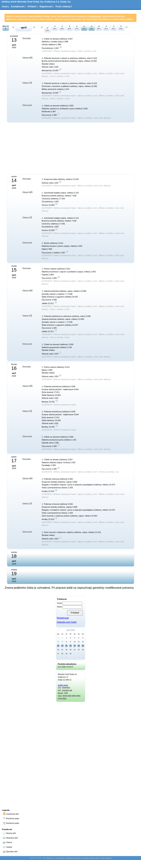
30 (58, 638)
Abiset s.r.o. (50, 858)
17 (74, 646)
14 (62, 646)
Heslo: (59, 607)
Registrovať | (46, 6)
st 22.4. (113, 27)
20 (58, 649)
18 (79, 646)
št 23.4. (121, 27)
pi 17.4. (77, 27)
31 (62, 638)
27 (58, 653)
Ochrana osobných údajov (91, 858)
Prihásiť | (32, 6)
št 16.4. (69, 27)
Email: (59, 603)
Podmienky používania (73, 858)
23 (70, 649)
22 (66, 649)
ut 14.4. (55, 27)
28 (62, 653)
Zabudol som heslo (66, 622)
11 (79, 642)
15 (66, 646)
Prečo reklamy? (63, 6)
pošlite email (63, 685)
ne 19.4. (91, 27)
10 (74, 642)
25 (79, 649)
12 (83, 642)
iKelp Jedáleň (60, 858)
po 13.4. (47, 29)
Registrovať (95, 16)
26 (83, 649)
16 (70, 646)
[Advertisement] (41, 148)
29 (66, 653)
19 (83, 646)
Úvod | (5, 6)
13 (58, 646)
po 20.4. (99, 27)
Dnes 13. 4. (6, 27)
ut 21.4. (106, 27)
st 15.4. (62, 27)
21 (62, 649)
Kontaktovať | (18, 6)
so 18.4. (84, 27)
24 (74, 649)
